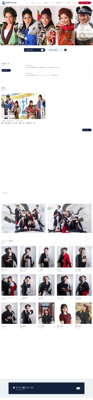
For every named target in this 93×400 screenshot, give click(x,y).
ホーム (28, 2)
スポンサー (74, 2)
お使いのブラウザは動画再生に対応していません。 (46, 168)
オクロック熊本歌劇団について (58, 2)
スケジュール (39, 2)
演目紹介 (68, 2)
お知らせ (33, 2)
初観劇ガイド (47, 2)
